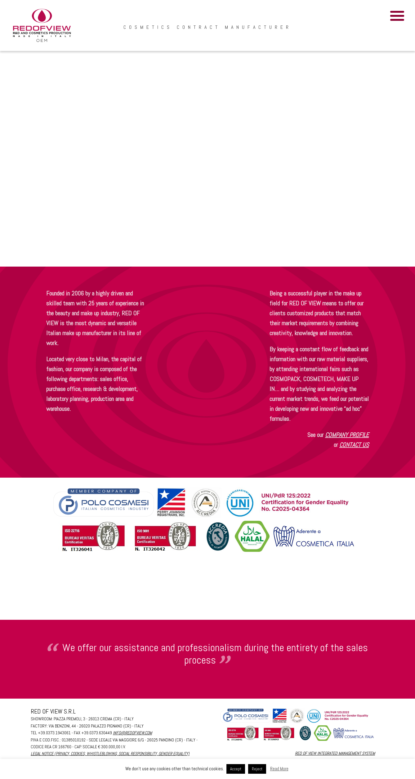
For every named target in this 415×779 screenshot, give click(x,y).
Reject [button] (257, 769)
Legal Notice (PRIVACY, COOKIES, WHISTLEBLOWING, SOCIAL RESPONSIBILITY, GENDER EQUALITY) (110, 753)
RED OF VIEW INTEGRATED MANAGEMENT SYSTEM (335, 753)
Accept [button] (235, 769)
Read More (279, 769)
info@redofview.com (132, 733)
